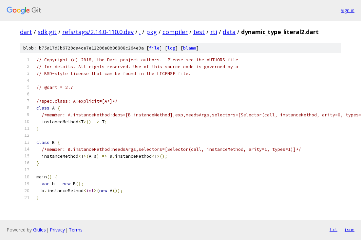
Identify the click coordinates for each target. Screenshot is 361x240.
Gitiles (39, 230)
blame (189, 48)
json (349, 229)
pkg (151, 32)
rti (213, 32)
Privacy (57, 230)
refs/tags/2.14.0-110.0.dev (98, 32)
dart (26, 32)
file (154, 48)
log (171, 48)
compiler (175, 32)
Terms (76, 230)
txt (333, 229)
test (199, 32)
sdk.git (47, 32)
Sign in (347, 10)
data (229, 32)
